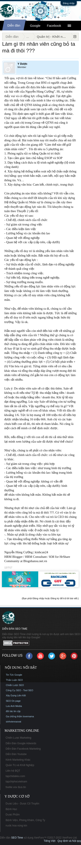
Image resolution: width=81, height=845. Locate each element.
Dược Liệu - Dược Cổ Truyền (22, 803)
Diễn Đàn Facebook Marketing (23, 748)
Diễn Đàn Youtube (16, 754)
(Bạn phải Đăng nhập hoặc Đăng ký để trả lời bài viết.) (50, 598)
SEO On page (13, 701)
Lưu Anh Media (14, 706)
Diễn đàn (13, 25)
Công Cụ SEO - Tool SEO (19, 690)
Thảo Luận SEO (14, 680)
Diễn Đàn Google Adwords (21, 743)
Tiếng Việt (49, 840)
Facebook (54, 25)
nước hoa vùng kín (16, 825)
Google (35, 25)
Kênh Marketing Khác (18, 759)
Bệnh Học (11, 809)
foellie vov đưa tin (16, 787)
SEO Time (17, 837)
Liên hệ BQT (13, 770)
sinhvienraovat (13, 721)
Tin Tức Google (14, 674)
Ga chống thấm (14, 716)
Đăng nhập (69, 3)
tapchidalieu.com (15, 776)
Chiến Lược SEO (15, 685)
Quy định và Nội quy (69, 840)
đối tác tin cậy (13, 711)
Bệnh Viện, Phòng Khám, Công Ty (25, 820)
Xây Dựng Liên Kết (16, 695)
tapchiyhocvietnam (16, 781)
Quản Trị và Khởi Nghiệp (20, 765)
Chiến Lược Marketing (18, 737)
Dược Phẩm (13, 814)
